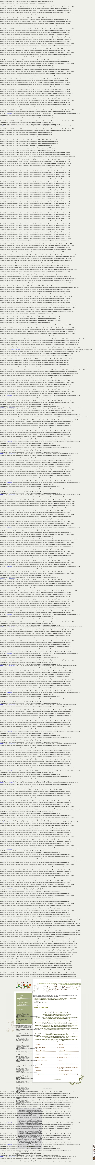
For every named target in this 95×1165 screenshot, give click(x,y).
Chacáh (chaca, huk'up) (64, 1060)
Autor (20, 1009)
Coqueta (38, 1069)
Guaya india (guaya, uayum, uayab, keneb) (68, 1076)
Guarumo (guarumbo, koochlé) (65, 1073)
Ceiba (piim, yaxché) (40, 1060)
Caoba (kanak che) (63, 1053)
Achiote (38, 1046)
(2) (2, 125)
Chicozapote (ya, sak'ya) (41, 1063)
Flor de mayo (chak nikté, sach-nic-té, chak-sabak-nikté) (68, 1070)
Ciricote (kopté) (39, 1066)
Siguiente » (58, 1043)
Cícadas (60, 1063)
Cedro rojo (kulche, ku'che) (65, 1056)
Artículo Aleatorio (22, 1007)
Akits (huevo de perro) (41, 1050)
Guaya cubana (39, 1076)
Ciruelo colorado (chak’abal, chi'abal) (67, 1066)
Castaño (38, 1056)
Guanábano (39, 1073)
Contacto (21, 1011)
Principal (21, 997)
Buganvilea (61, 1050)
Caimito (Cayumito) (40, 1053)
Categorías (21, 1002)
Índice (20, 1000)
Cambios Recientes (23, 1004)
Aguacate (61, 1046)
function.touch (9, 56)
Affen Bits (50, 1091)
